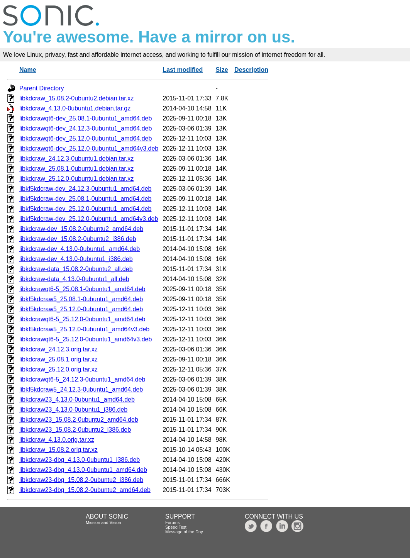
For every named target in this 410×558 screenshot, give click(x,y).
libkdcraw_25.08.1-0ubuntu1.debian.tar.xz (76, 168)
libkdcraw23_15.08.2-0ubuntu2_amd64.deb (78, 419)
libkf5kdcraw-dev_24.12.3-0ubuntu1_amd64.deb (85, 188)
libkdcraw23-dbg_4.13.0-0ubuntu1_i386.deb (79, 459)
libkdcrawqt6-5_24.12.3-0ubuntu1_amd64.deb (82, 379)
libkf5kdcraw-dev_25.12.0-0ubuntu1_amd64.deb (85, 208)
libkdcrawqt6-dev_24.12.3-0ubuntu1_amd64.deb (85, 128)
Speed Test (175, 527)
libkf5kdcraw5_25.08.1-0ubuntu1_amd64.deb (81, 299)
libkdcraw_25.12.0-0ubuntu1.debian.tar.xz (76, 178)
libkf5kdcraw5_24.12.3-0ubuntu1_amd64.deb (81, 389)
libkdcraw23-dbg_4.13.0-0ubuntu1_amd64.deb (83, 469)
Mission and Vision (103, 522)
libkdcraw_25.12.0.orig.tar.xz (58, 369)
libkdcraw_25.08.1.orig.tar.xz (58, 359)
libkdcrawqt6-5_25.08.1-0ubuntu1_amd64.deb (82, 289)
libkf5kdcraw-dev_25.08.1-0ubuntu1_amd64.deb (85, 198)
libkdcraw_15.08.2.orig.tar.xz (58, 449)
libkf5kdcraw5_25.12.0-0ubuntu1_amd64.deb (81, 309)
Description (251, 69)
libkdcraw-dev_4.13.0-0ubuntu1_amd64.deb (79, 249)
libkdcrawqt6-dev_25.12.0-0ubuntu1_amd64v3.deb (88, 148)
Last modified (183, 69)
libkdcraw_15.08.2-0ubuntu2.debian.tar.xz (76, 98)
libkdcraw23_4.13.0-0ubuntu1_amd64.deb (77, 399)
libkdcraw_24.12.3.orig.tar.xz (58, 349)
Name (27, 69)
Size (222, 69)
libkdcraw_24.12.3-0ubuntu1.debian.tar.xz (76, 158)
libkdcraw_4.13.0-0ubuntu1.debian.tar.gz (74, 108)
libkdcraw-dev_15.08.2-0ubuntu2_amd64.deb (81, 229)
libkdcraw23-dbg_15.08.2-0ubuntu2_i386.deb (81, 480)
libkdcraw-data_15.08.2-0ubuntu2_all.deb (76, 269)
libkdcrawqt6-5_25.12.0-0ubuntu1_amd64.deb (82, 319)
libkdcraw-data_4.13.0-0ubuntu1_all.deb (74, 279)
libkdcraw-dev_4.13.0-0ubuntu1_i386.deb (76, 259)
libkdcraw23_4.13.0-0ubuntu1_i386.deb (73, 409)
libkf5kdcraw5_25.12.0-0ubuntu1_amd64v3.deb (84, 329)
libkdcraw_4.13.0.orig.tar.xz (56, 439)
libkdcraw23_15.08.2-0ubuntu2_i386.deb (75, 429)
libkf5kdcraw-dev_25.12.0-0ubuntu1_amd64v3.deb (88, 218)
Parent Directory (41, 88)
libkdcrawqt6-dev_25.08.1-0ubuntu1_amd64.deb (85, 118)
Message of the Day (184, 531)
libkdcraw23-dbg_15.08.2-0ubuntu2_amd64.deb (85, 490)
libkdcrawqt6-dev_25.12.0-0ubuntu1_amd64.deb (85, 138)
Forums (172, 522)
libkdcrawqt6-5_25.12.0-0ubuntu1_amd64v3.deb (85, 339)
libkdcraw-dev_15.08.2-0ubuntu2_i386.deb (77, 239)
